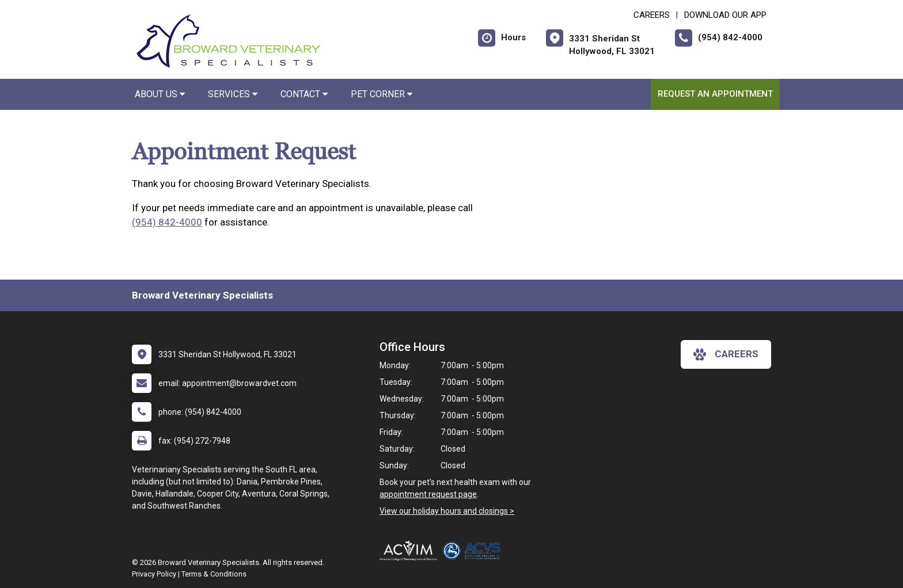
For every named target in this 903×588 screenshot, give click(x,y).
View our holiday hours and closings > (447, 511)
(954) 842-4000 (167, 222)
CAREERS (651, 15)
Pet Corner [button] (381, 94)
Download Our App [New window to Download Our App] (725, 15)
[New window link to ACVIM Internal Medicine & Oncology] (411, 550)
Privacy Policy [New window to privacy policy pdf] (154, 574)
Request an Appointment (715, 94)
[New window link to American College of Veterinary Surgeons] (474, 550)
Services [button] (232, 94)
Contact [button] (304, 94)
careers (725, 354)
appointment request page (428, 494)
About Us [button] (160, 94)
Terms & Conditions (213, 574)
